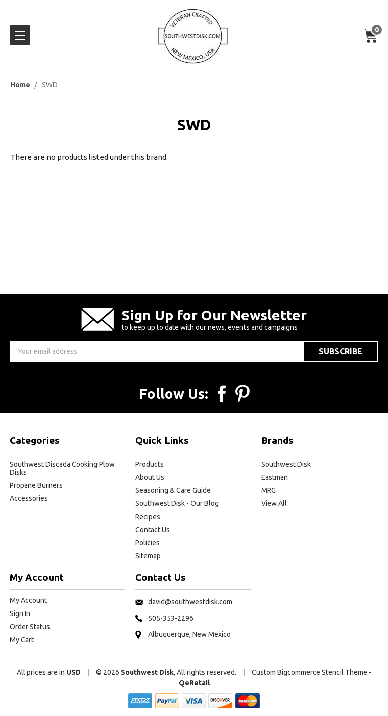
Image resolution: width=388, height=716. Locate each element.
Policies (147, 543)
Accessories (29, 498)
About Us (149, 477)
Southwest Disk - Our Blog (177, 503)
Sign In (20, 613)
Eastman (274, 477)
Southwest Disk (286, 464)
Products (149, 464)
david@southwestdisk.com (190, 602)
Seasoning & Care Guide (173, 490)
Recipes (147, 517)
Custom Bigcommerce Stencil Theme (309, 672)
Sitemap (148, 556)
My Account (28, 600)
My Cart (22, 640)
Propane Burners (36, 485)
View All (274, 503)
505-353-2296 (170, 618)
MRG (268, 490)
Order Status (30, 627)
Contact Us (152, 530)
